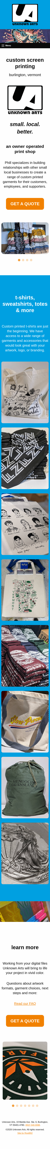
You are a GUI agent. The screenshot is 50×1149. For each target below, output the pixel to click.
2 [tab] (23, 256)
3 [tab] (27, 256)
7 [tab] (37, 1101)
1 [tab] (19, 256)
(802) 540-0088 (32, 1125)
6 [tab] (33, 1101)
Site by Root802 (25, 1133)
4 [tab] (31, 256)
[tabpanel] (25, 238)
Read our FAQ (25, 1003)
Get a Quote (24, 203)
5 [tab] (29, 1101)
